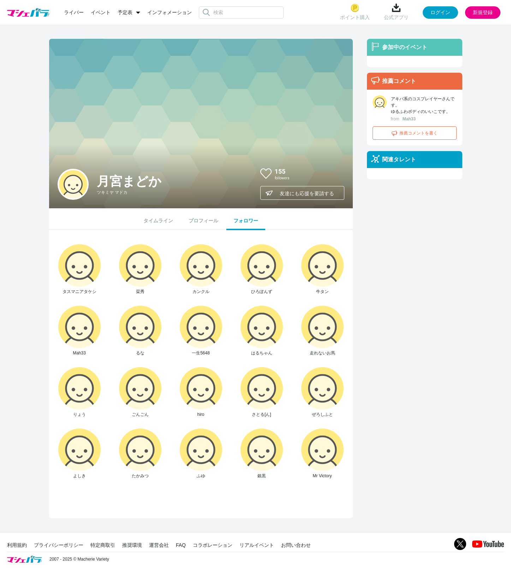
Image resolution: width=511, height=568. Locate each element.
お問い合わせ (296, 545)
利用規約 (17, 545)
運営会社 (159, 545)
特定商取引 (102, 545)
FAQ (181, 545)
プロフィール (203, 220)
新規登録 (483, 12)
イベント (101, 12)
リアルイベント (256, 545)
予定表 (125, 12)
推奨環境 (132, 545)
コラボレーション (212, 545)
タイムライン (158, 220)
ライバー (74, 12)
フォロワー (245, 220)
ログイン (440, 12)
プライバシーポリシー (58, 545)
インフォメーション (169, 12)
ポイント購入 (355, 12)
